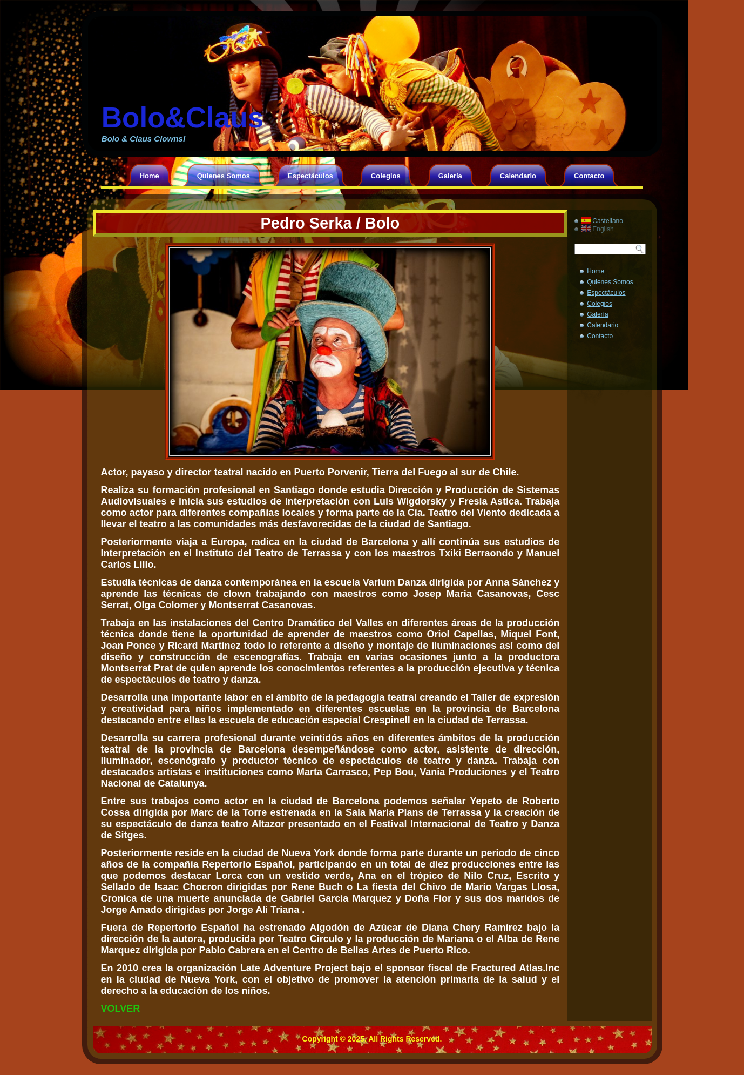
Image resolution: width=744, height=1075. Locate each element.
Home (149, 176)
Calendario (518, 176)
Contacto (589, 176)
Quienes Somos (223, 176)
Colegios (386, 176)
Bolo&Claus (182, 117)
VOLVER (120, 1008)
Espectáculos (310, 176)
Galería (450, 176)
